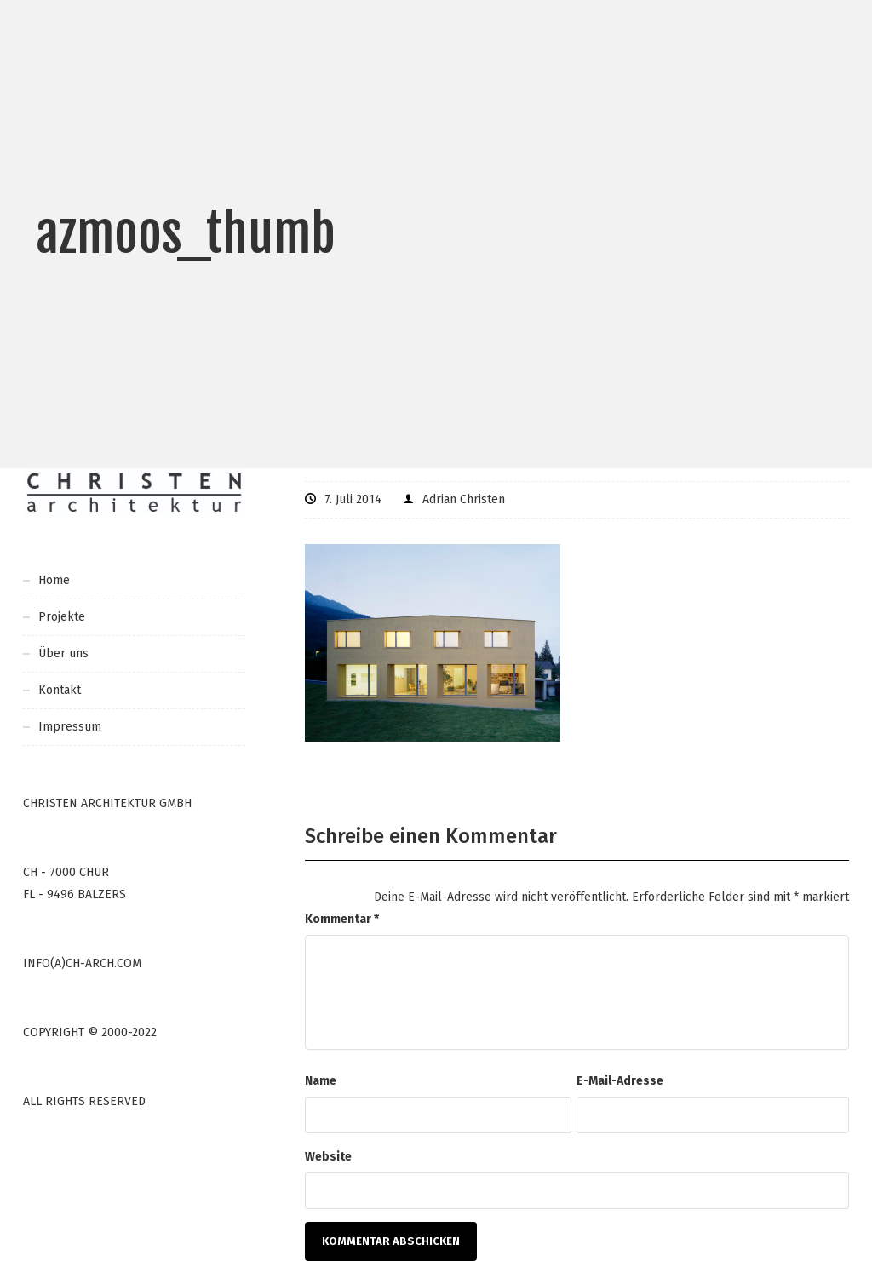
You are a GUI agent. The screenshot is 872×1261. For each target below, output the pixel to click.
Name (320, 1081)
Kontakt (59, 690)
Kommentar (342, 919)
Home (54, 580)
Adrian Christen (463, 499)
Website (328, 1156)
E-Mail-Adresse (620, 1081)
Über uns (63, 653)
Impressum (69, 726)
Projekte (61, 617)
